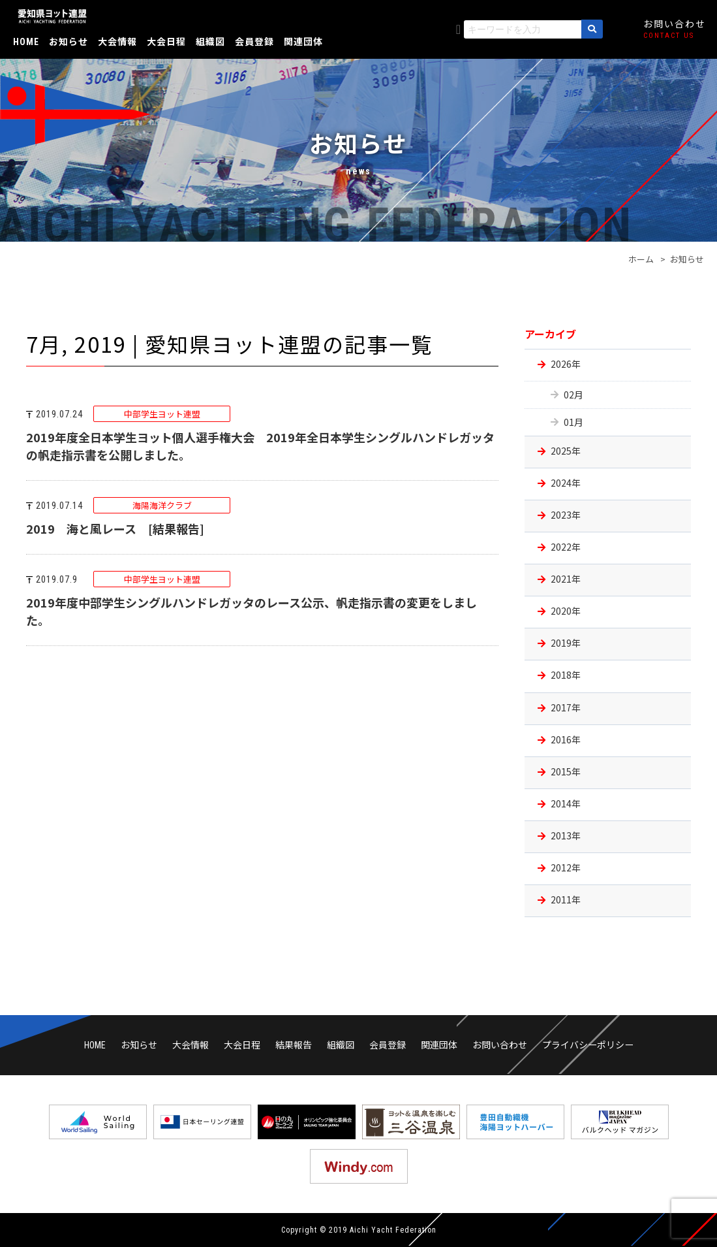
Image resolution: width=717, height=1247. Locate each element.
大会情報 (117, 41)
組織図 (210, 41)
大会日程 (166, 41)
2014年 (566, 803)
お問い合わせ (499, 1044)
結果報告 (293, 1044)
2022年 (566, 546)
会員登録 (254, 41)
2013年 (566, 835)
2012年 (566, 867)
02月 (573, 394)
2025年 (566, 450)
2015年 (566, 771)
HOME (26, 42)
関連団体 (303, 41)
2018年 (566, 674)
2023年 (566, 514)
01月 (573, 422)
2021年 (566, 578)
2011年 (566, 899)
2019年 (566, 642)
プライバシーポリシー (587, 1044)
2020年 (566, 610)
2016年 (566, 739)
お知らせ (68, 41)
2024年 (566, 482)
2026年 (566, 363)
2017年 (566, 707)
